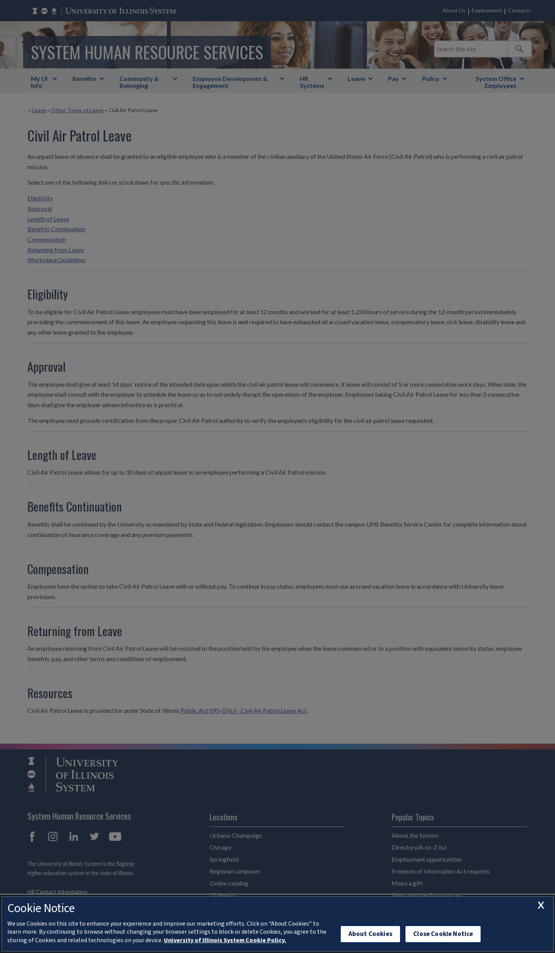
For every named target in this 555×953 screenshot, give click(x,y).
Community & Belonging (139, 82)
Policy (430, 78)
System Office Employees (496, 82)
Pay (393, 78)
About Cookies (370, 934)
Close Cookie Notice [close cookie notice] (443, 934)
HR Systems (312, 82)
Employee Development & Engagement (230, 82)
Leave (356, 78)
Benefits (84, 78)
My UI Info (39, 82)
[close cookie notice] (541, 905)
